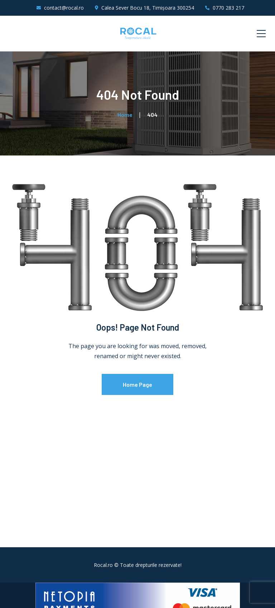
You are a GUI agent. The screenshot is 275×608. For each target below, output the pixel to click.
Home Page (137, 384)
